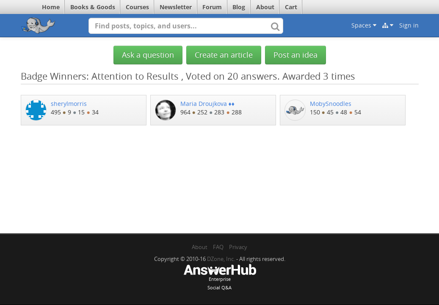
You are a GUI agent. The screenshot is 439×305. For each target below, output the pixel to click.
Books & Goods (92, 7)
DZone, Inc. (221, 259)
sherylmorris (69, 104)
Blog (238, 7)
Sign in (409, 25)
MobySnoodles (330, 104)
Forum (212, 7)
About (265, 7)
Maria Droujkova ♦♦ (207, 104)
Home (51, 7)
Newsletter (176, 7)
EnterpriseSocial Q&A (219, 278)
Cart (291, 7)
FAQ (218, 247)
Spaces (363, 25)
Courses (137, 7)
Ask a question (148, 55)
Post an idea (295, 55)
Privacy (238, 247)
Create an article (224, 55)
